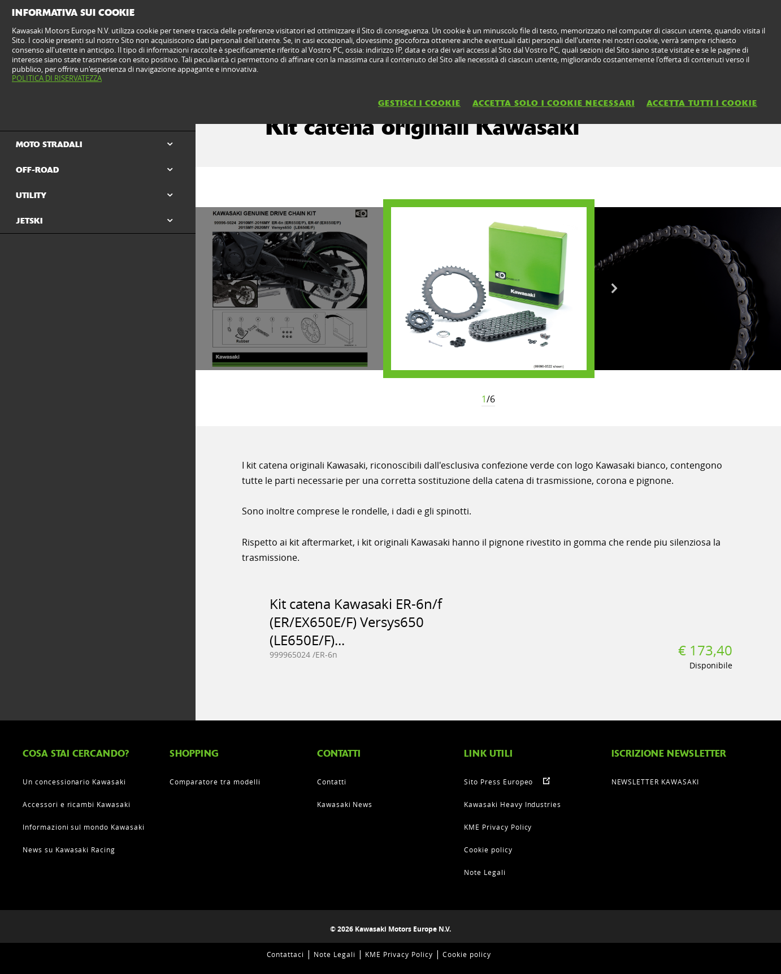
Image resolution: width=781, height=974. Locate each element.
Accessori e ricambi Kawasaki (77, 804)
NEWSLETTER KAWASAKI (655, 781)
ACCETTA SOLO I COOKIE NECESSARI (553, 103)
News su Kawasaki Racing (69, 849)
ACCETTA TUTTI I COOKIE (702, 103)
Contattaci (286, 954)
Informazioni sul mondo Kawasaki (84, 826)
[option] (489, 288)
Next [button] (614, 288)
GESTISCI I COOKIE (419, 103)
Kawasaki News (344, 804)
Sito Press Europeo (498, 781)
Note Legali (485, 872)
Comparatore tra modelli (215, 781)
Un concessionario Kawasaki (74, 781)
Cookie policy (488, 849)
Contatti (331, 781)
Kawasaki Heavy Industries (512, 804)
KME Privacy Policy (498, 826)
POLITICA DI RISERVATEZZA (57, 78)
